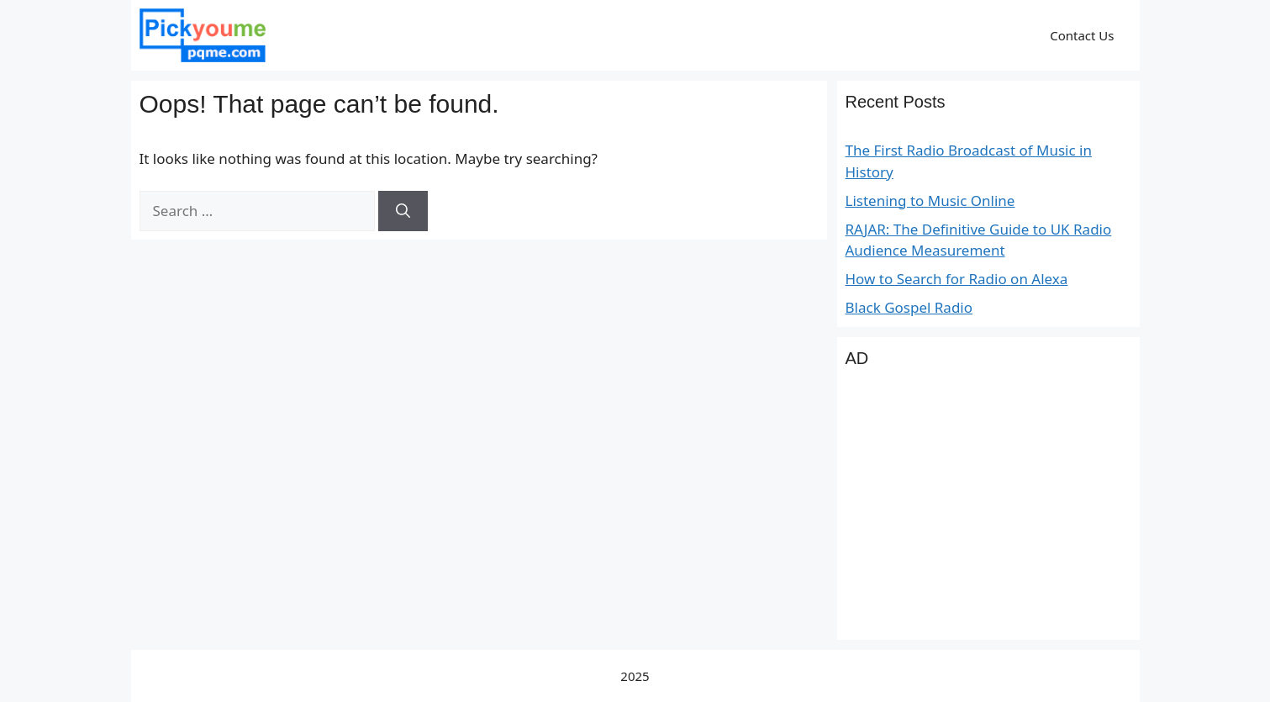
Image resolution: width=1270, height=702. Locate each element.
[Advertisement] (988, 513)
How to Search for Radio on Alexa (957, 278)
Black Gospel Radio (909, 307)
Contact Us (1082, 35)
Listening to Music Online (930, 200)
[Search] (403, 211)
